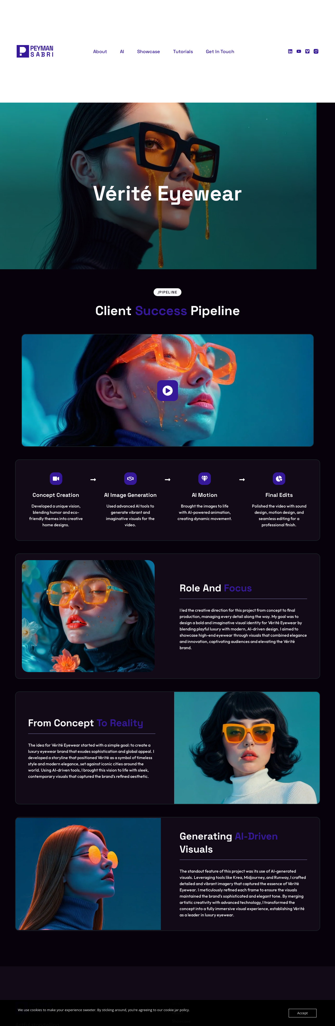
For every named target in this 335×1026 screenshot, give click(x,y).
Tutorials (183, 51)
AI (122, 51)
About (100, 51)
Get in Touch (220, 51)
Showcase (148, 51)
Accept (302, 1013)
